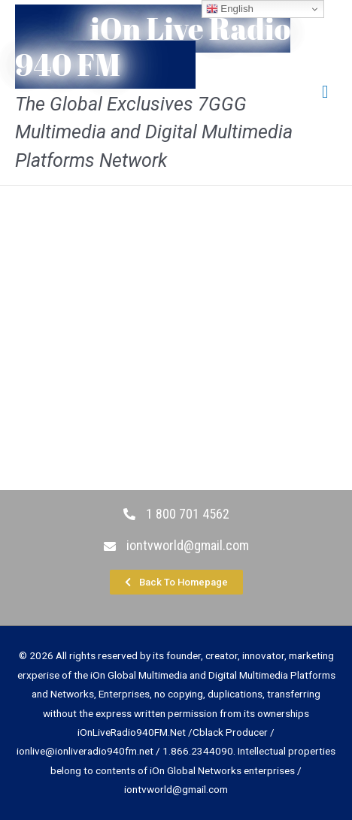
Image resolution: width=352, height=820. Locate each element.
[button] (176, 582)
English (229, 9)
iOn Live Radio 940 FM (152, 46)
